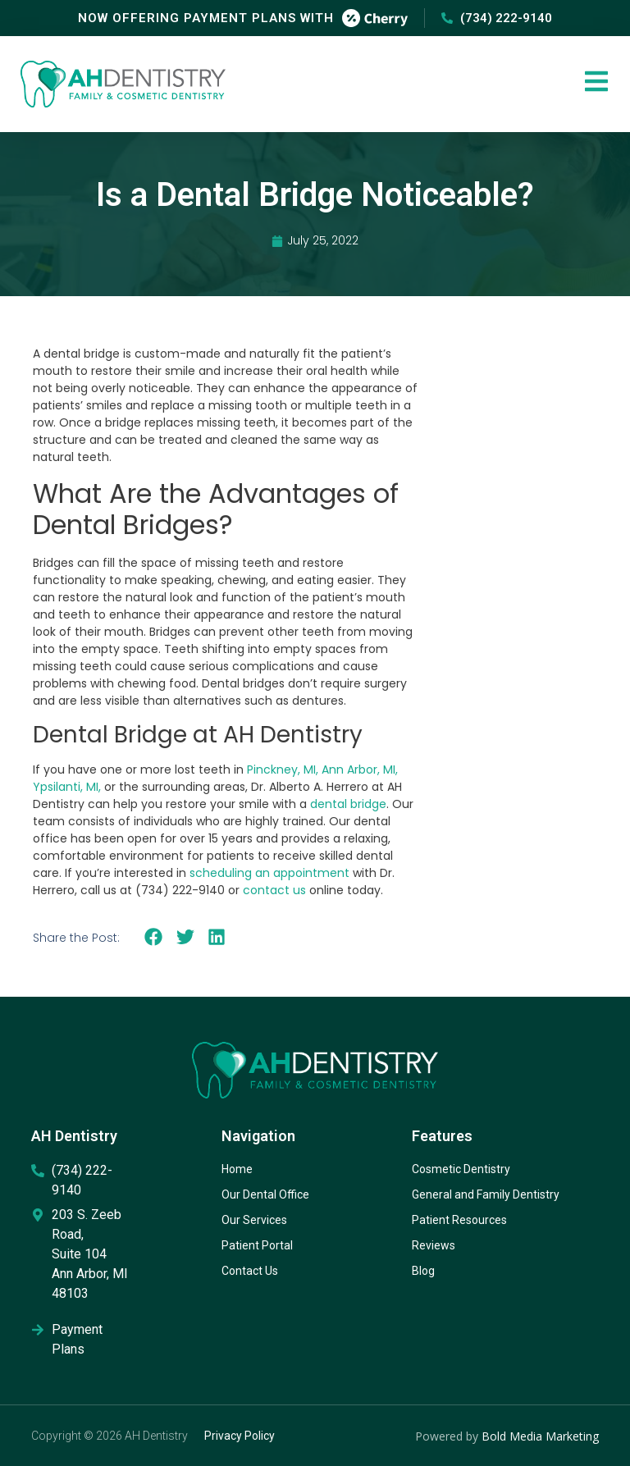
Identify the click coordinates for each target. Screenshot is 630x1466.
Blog (423, 1270)
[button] (153, 937)
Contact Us (249, 1270)
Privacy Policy (239, 1435)
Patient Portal (257, 1245)
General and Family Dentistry (485, 1194)
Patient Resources (459, 1219)
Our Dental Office (265, 1194)
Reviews (433, 1245)
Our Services (254, 1219)
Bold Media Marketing (540, 1436)
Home (237, 1169)
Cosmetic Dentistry (461, 1169)
